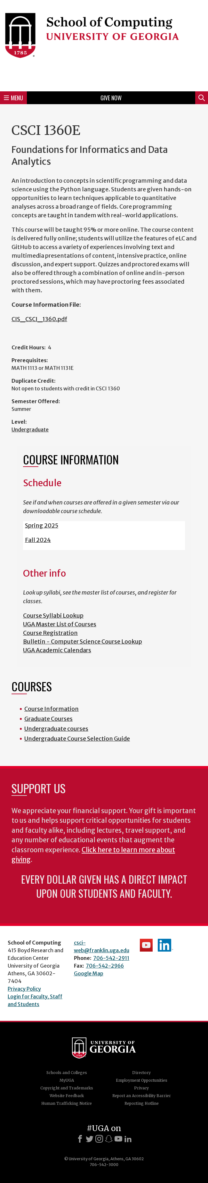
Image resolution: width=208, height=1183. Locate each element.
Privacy (141, 1088)
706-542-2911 (111, 958)
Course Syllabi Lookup (53, 615)
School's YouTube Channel (146, 945)
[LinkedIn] (128, 1139)
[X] (89, 1139)
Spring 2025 (41, 525)
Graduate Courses (48, 718)
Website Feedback (67, 1095)
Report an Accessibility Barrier (141, 1095)
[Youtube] (118, 1139)
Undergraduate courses (56, 728)
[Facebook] (80, 1139)
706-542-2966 (105, 965)
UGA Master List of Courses (59, 624)
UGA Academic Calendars (57, 650)
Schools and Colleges (66, 1072)
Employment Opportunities (141, 1080)
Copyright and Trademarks (66, 1088)
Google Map (88, 973)
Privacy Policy (24, 989)
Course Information (51, 708)
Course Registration (50, 633)
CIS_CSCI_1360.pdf (39, 319)
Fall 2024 (38, 540)
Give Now (111, 98)
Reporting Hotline (141, 1103)
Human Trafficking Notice (66, 1103)
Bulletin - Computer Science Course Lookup (82, 641)
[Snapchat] (109, 1139)
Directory (141, 1072)
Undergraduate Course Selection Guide (77, 738)
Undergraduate (30, 429)
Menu (13, 98)
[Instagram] (99, 1139)
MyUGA (67, 1080)
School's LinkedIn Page (165, 945)
